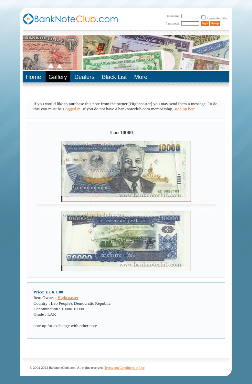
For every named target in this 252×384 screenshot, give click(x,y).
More (140, 77)
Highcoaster (68, 297)
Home (33, 77)
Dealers (84, 77)
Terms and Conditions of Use (124, 367)
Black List (114, 77)
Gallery (57, 77)
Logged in (71, 108)
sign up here (184, 108)
